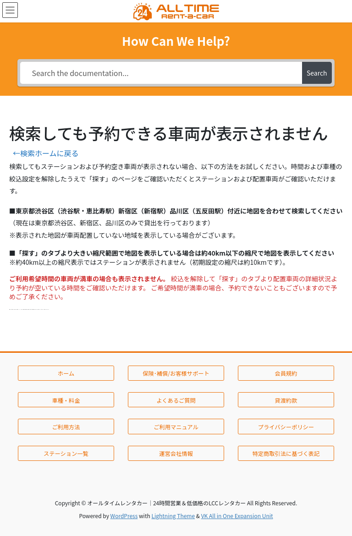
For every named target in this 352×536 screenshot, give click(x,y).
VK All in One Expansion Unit (237, 516)
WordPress (124, 516)
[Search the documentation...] (161, 73)
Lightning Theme (173, 516)
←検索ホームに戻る (46, 153)
